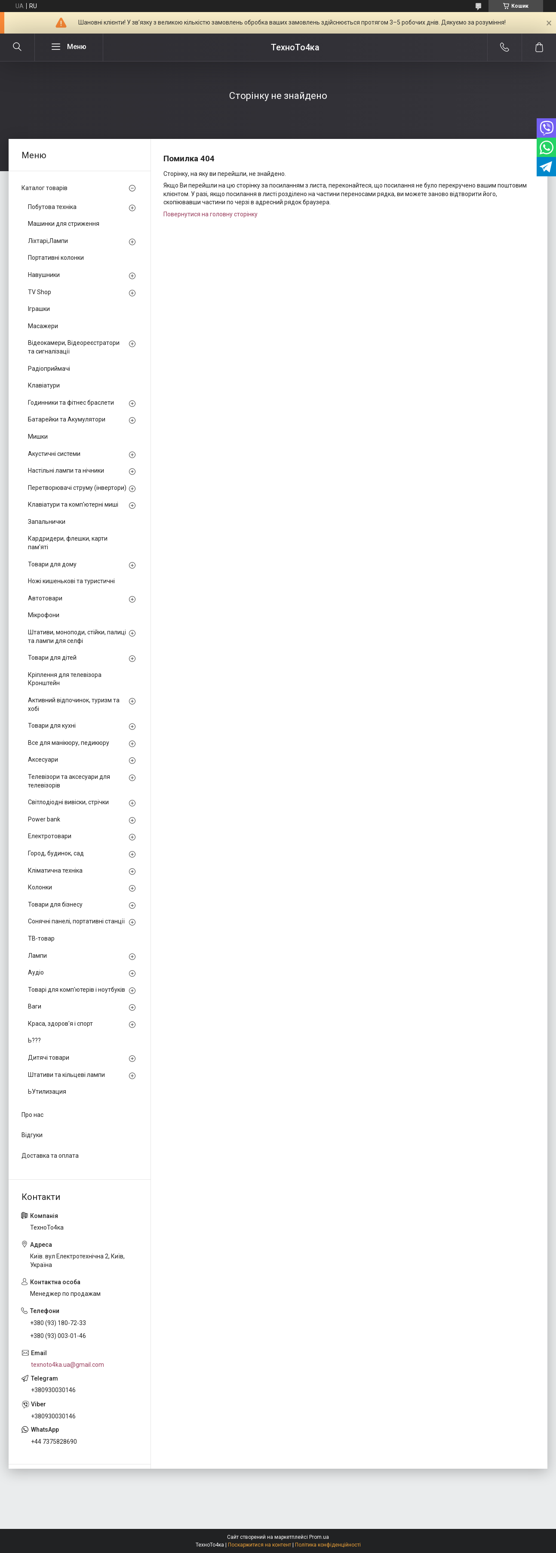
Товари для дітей (52, 657)
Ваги (34, 1006)
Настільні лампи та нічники (66, 470)
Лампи (37, 955)
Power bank (44, 819)
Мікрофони (43, 615)
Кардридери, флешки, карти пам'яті (68, 542)
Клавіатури (44, 385)
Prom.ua (319, 1537)
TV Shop (39, 292)
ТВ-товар (41, 938)
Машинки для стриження (63, 223)
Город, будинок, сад (56, 853)
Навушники (44, 274)
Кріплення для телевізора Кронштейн (64, 679)
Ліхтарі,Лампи (48, 240)
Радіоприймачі (49, 368)
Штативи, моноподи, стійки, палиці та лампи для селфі (77, 636)
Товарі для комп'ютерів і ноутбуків (76, 989)
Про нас (32, 1114)
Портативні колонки (56, 257)
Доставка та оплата (50, 1155)
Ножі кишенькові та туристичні (71, 581)
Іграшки (39, 308)
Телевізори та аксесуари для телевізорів (69, 781)
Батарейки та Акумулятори (66, 419)
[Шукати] (17, 47)
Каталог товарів (45, 188)
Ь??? (34, 1040)
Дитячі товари (48, 1057)
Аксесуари (43, 759)
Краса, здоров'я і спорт (60, 1023)
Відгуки (32, 1135)
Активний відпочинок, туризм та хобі (74, 704)
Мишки (38, 436)
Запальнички (46, 521)
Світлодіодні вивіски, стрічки (68, 802)
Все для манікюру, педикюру (68, 742)
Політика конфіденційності (328, 1545)
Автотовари (45, 598)
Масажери (43, 326)
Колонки (40, 887)
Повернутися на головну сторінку (210, 214)
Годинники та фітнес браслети (71, 402)
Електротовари (49, 836)
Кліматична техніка (55, 870)
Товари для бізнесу (55, 904)
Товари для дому (52, 564)
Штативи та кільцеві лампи (66, 1074)
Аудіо (36, 972)
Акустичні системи (54, 453)
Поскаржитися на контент (259, 1545)
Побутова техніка (52, 206)
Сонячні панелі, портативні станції (76, 921)
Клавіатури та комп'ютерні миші (73, 504)
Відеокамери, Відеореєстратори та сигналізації (74, 347)
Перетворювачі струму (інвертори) (77, 487)
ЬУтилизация (47, 1091)
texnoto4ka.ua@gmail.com (67, 1364)
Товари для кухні (52, 725)
